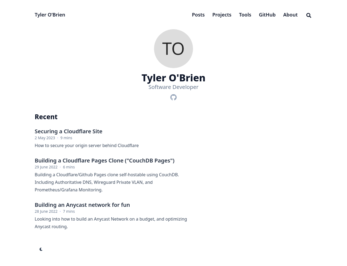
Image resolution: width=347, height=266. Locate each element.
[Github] (173, 96)
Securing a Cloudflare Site (68, 131)
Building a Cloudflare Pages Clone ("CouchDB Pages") (104, 160)
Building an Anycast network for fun (82, 204)
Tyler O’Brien (50, 14)
